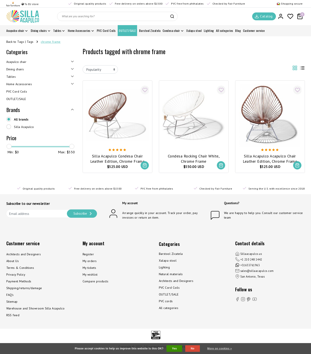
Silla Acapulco (24, 127)
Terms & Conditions (20, 268)
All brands (21, 119)
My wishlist (90, 275)
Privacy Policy (15, 275)
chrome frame (51, 42)
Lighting (164, 267)
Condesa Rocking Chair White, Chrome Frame (193, 158)
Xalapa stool (168, 261)
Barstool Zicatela (171, 254)
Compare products (96, 281)
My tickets (89, 268)
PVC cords (166, 301)
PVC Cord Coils (169, 288)
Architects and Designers (23, 254)
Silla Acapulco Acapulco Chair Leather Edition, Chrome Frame (270, 158)
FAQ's (10, 295)
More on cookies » (219, 348)
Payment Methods (18, 281)
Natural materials (171, 274)
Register (88, 254)
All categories (168, 308)
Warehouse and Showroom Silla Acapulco (35, 309)
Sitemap (12, 302)
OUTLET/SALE (169, 295)
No (192, 348)
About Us (12, 261)
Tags (30, 42)
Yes (174, 348)
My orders (90, 261)
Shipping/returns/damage (24, 288)
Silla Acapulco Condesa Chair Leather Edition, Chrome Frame (117, 158)
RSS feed (13, 315)
